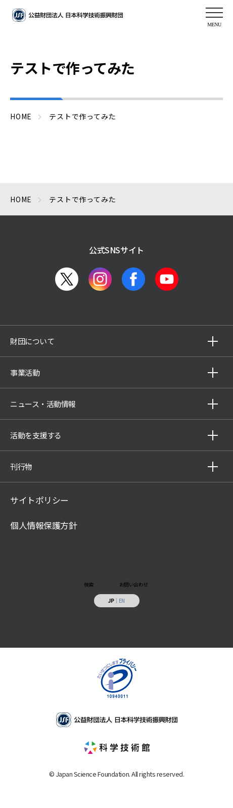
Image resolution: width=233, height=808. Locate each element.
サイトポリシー (39, 500)
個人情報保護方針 (43, 525)
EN (122, 600)
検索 (89, 584)
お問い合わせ (133, 584)
